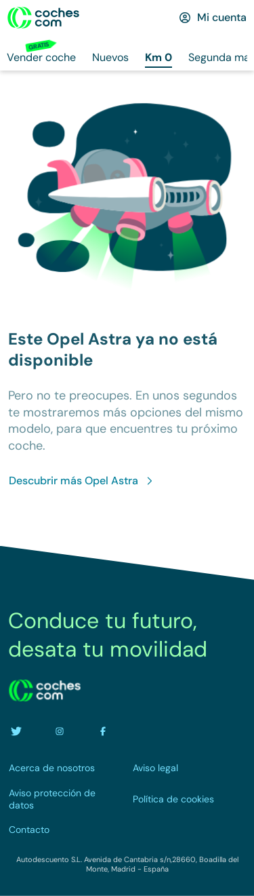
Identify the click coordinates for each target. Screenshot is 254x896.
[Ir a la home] (43, 17)
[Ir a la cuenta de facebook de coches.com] (103, 731)
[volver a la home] (44, 690)
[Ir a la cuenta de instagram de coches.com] (59, 731)
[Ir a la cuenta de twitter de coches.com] (16, 731)
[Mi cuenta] (212, 17)
